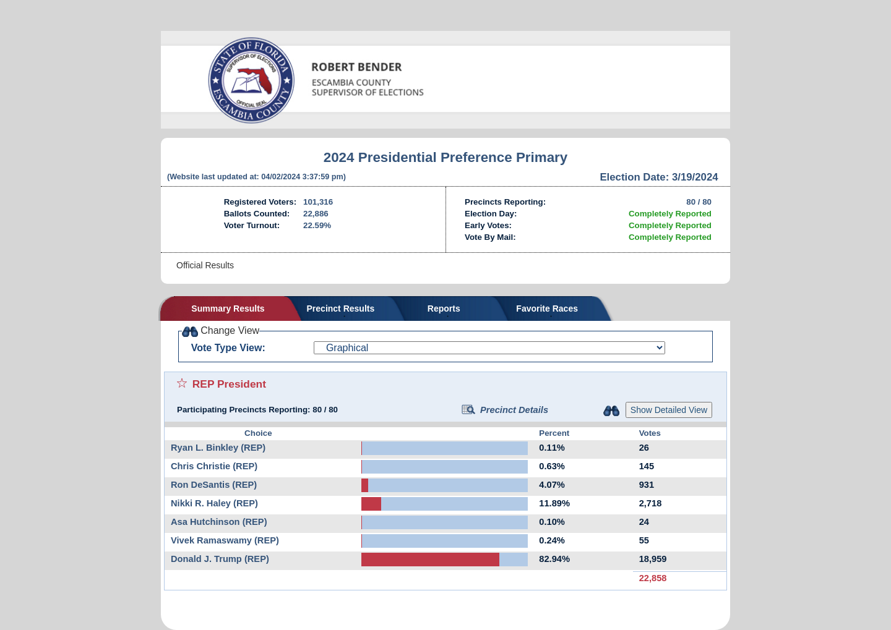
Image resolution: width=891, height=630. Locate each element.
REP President (229, 384)
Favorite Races (547, 308)
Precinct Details (504, 410)
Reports (444, 308)
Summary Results (227, 308)
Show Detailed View (669, 410)
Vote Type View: (228, 348)
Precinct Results (341, 308)
